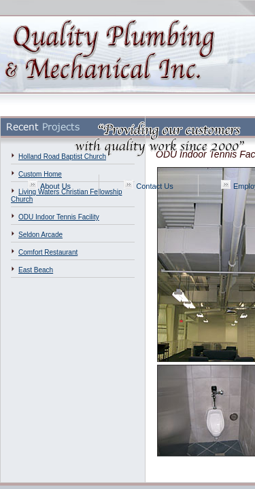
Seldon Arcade (40, 234)
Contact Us (154, 186)
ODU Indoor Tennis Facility (58, 217)
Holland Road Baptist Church (62, 156)
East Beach (35, 270)
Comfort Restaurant (48, 252)
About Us (55, 186)
